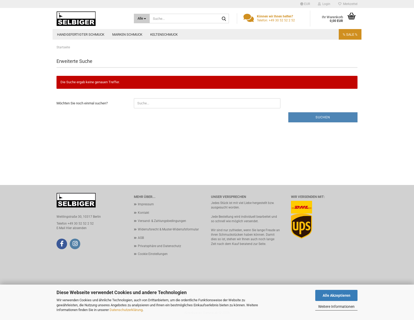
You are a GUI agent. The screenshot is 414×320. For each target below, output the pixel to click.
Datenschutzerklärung (126, 310)
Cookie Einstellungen (153, 254)
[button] (305, 4)
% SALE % (350, 34)
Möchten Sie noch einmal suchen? (82, 103)
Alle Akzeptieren (336, 295)
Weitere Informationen (336, 306)
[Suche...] (142, 18)
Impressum (146, 204)
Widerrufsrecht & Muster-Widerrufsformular (168, 229)
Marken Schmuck (127, 34)
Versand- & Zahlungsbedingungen (162, 221)
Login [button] (324, 4)
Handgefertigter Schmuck (80, 34)
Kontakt (143, 213)
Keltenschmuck (164, 34)
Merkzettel (347, 4)
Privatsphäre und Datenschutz (159, 246)
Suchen (323, 117)
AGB (141, 238)
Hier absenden (76, 228)
